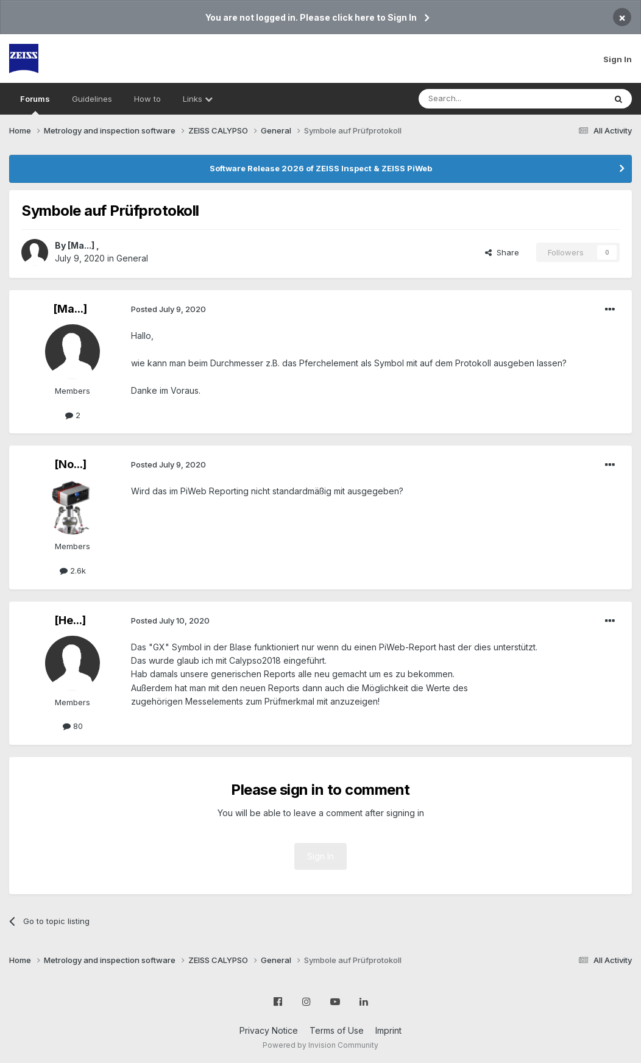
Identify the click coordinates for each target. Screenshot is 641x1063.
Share (502, 252)
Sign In (617, 59)
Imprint (388, 1030)
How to (147, 99)
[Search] (481, 98)
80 (73, 726)
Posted (168, 309)
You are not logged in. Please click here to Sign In (311, 17)
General (132, 258)
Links (198, 99)
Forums (35, 104)
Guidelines (92, 99)
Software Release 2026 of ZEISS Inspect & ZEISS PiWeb (321, 168)
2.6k (73, 570)
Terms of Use (337, 1030)
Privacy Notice (268, 1030)
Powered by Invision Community (320, 1045)
